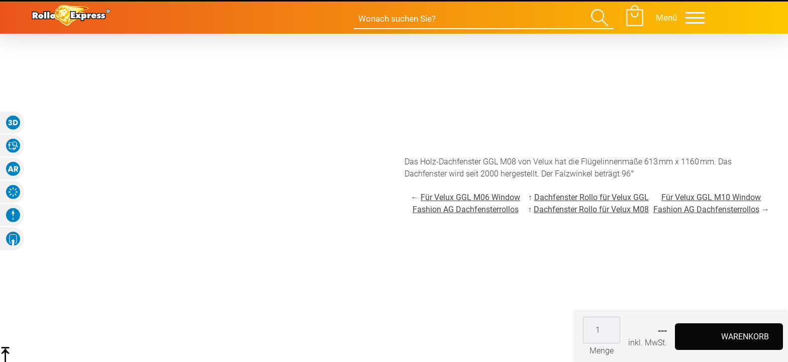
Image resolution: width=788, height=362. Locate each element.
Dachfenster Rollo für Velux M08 (591, 209)
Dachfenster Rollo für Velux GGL (591, 197)
